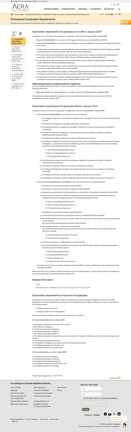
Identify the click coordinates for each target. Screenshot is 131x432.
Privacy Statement (32, 419)
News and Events (39, 387)
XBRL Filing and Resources (19, 404)
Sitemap (14, 421)
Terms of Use (44, 419)
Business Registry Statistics (19, 401)
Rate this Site (54, 419)
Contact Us (88, 415)
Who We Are (61, 387)
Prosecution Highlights (41, 390)
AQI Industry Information (42, 396)
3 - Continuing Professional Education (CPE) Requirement (17, 58)
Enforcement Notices (17, 393)
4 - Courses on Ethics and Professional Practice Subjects (18, 67)
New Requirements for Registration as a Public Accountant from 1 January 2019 (63, 287)
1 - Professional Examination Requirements (17, 41)
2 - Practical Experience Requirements (17, 49)
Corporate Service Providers (43, 393)
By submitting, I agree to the (100, 398)
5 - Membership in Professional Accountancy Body (17, 77)
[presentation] (94, 403)
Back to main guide (14, 33)
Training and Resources (41, 401)
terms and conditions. (110, 398)
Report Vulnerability (17, 419)
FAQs (38, 284)
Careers (59, 390)
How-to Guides (19, 14)
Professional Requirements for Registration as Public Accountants (45, 14)
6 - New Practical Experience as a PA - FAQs (18, 86)
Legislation (13, 390)
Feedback (97, 415)
